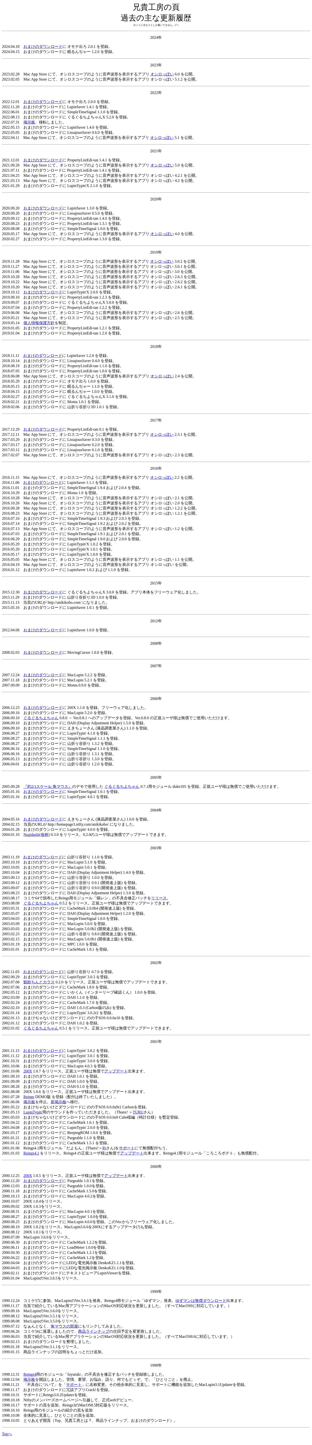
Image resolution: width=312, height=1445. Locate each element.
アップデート (116, 1071)
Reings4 (29, 1374)
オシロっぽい (162, 74)
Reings (28, 1097)
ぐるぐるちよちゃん (40, 718)
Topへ (7, 1434)
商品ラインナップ (93, 1331)
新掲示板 (58, 1102)
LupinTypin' (32, 1112)
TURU (138, 1112)
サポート (127, 1148)
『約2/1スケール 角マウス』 (47, 786)
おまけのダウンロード (42, 46)
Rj (104, 1148)
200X (27, 1071)
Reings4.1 (31, 1153)
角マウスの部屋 (64, 1326)
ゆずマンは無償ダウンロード (201, 1301)
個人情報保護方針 (39, 323)
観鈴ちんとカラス (39, 982)
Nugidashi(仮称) (36, 834)
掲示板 (29, 122)
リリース (159, 898)
